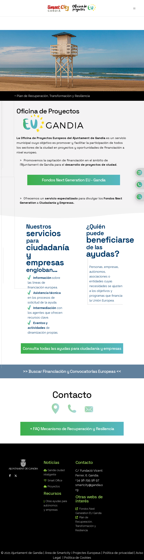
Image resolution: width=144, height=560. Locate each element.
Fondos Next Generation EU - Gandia (73, 180)
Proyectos (54, 486)
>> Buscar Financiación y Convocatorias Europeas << (72, 371)
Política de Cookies (77, 557)
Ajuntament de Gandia (26, 553)
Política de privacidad (118, 553)
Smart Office (55, 480)
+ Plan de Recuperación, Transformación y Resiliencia (52, 96)
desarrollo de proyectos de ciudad (90, 164)
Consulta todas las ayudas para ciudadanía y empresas (72, 348)
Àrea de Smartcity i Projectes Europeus (73, 553)
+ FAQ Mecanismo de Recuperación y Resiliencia (72, 428)
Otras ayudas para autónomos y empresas (55, 505)
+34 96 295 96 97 (87, 480)
